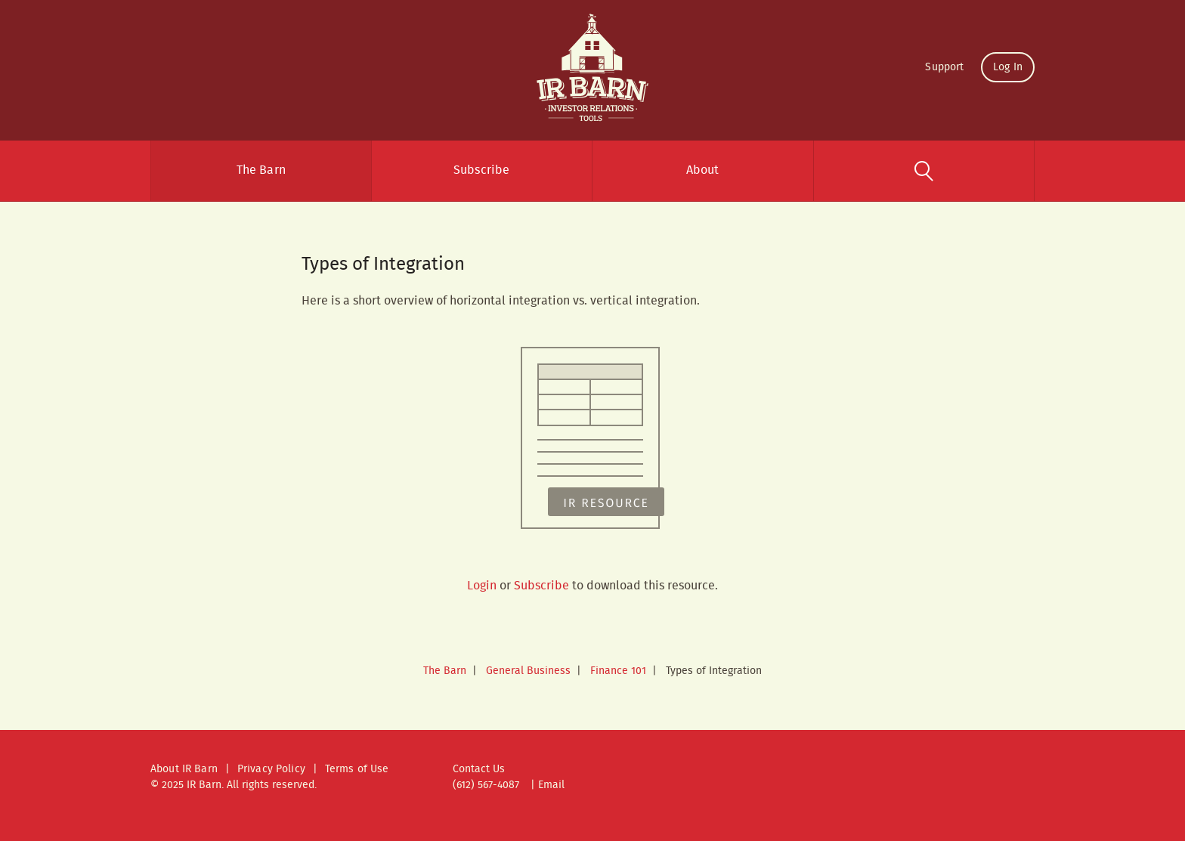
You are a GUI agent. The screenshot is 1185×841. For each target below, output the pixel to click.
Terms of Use (357, 769)
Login (482, 586)
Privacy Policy (271, 769)
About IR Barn (184, 769)
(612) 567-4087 (486, 785)
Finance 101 (618, 671)
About (702, 170)
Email (551, 785)
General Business (528, 671)
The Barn (261, 170)
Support (944, 67)
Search (924, 171)
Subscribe (481, 170)
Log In (1008, 67)
